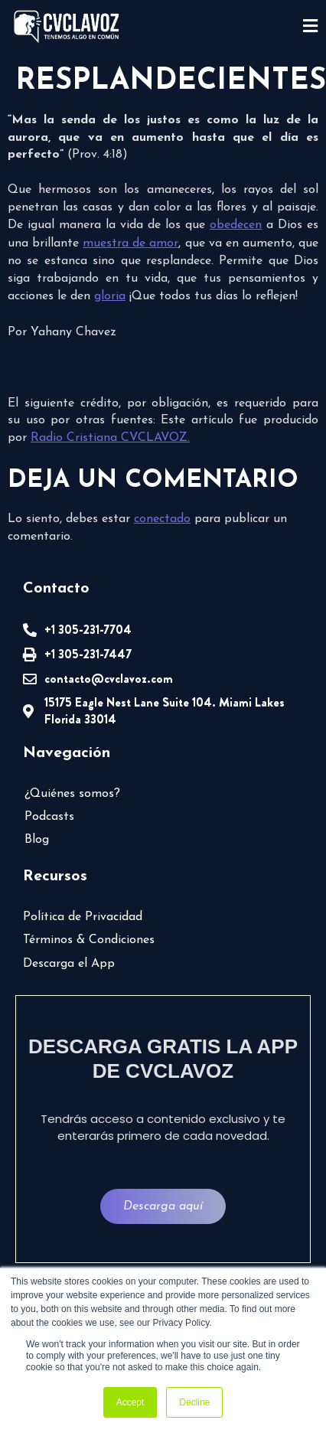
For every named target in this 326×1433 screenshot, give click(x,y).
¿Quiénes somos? (72, 794)
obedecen (236, 225)
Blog (36, 840)
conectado (162, 519)
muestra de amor (130, 243)
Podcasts (49, 817)
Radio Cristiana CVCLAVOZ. (110, 438)
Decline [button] (194, 1402)
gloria (110, 296)
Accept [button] (130, 1402)
